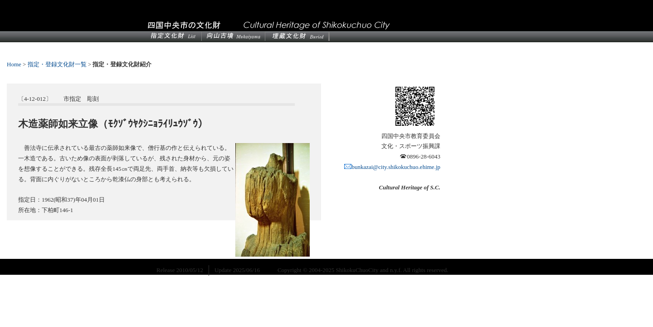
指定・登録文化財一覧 (57, 64)
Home (14, 64)
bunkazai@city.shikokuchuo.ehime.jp (392, 167)
